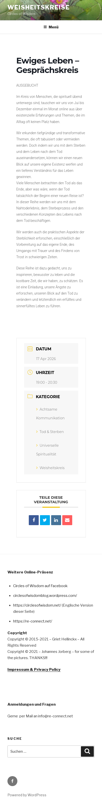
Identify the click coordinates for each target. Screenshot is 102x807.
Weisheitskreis (50, 468)
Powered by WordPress (26, 795)
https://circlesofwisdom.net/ (37, 605)
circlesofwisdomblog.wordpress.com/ (45, 595)
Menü (51, 27)
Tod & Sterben (50, 432)
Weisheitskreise (38, 7)
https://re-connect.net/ (32, 621)
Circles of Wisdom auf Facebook (40, 586)
